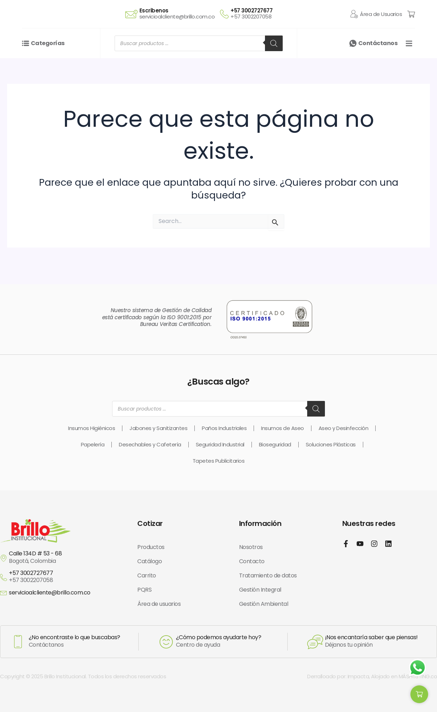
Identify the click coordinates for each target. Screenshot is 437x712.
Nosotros (251, 547)
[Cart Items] (411, 19)
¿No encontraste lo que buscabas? (74, 637)
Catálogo (149, 561)
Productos (151, 547)
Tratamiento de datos (268, 575)
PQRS (144, 590)
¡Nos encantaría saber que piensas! (371, 637)
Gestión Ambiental (263, 604)
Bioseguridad (275, 444)
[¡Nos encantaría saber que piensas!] (315, 642)
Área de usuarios (159, 604)
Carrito (146, 575)
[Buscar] (274, 54)
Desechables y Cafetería (150, 444)
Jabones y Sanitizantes (158, 428)
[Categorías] (25, 54)
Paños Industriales (224, 428)
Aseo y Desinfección (344, 428)
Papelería (93, 444)
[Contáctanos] (352, 54)
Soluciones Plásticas (331, 444)
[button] (409, 54)
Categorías (48, 54)
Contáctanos (378, 54)
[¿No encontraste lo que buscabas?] (18, 642)
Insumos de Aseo (282, 428)
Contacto (252, 561)
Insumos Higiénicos (91, 428)
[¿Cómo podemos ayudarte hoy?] (166, 642)
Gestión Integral (260, 590)
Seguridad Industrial (220, 444)
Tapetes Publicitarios (219, 460)
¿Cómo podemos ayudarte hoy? (218, 637)
